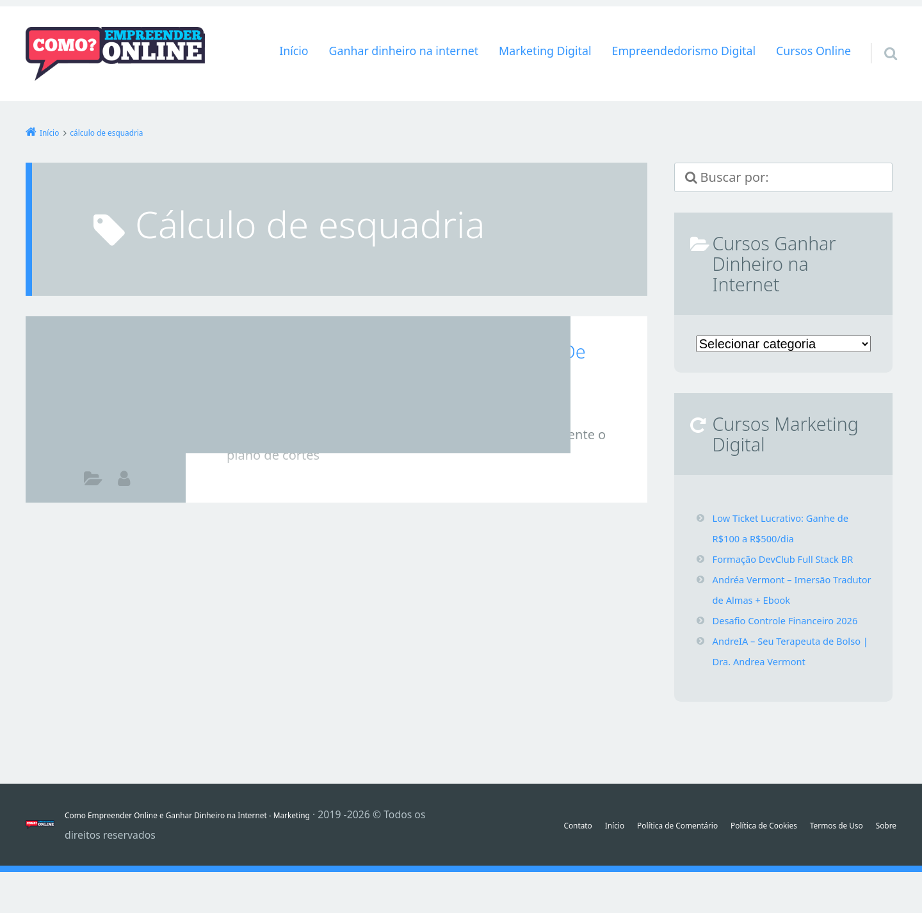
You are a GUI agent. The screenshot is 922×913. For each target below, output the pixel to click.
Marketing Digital (545, 50)
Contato (533, 855)
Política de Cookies (768, 855)
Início (293, 50)
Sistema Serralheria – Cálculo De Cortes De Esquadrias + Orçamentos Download (425, 365)
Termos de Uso (860, 855)
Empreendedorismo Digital (684, 50)
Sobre (882, 876)
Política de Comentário (657, 855)
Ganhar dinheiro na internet (404, 50)
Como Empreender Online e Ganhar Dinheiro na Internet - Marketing (228, 855)
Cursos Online (813, 50)
